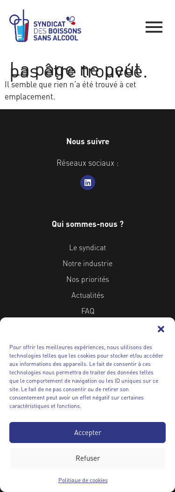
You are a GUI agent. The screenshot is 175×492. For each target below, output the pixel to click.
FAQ (87, 311)
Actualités (87, 295)
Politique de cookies (83, 480)
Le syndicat (87, 247)
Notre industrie (87, 263)
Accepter (87, 432)
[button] (161, 329)
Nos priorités (87, 279)
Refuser (88, 458)
